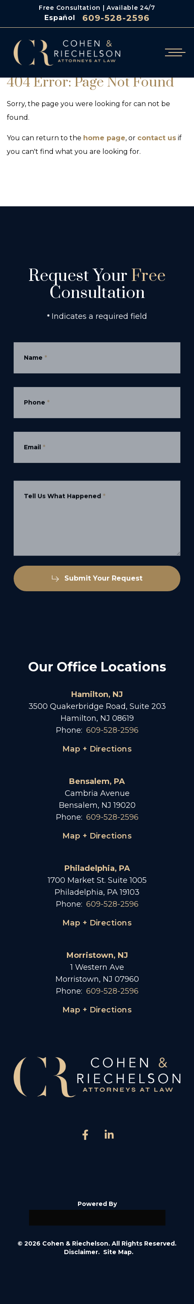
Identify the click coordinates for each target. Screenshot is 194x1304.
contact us (156, 138)
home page (104, 138)
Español (59, 18)
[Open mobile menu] (173, 53)
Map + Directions (97, 749)
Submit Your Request (97, 578)
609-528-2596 (116, 18)
